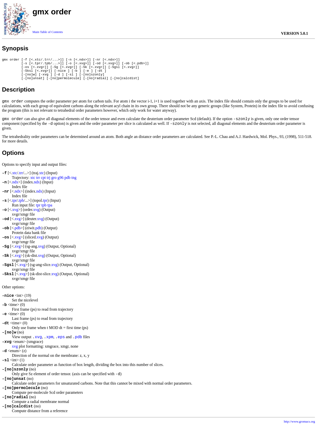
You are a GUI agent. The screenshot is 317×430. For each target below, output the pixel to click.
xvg (15, 214)
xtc (14, 177)
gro (53, 182)
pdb (67, 182)
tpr (14, 205)
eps (61, 341)
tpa (50, 209)
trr (21, 177)
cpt (43, 182)
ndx (15, 186)
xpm (49, 341)
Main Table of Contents (47, 32)
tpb (21, 205)
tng (73, 182)
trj (48, 182)
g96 (60, 182)
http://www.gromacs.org (299, 426)
